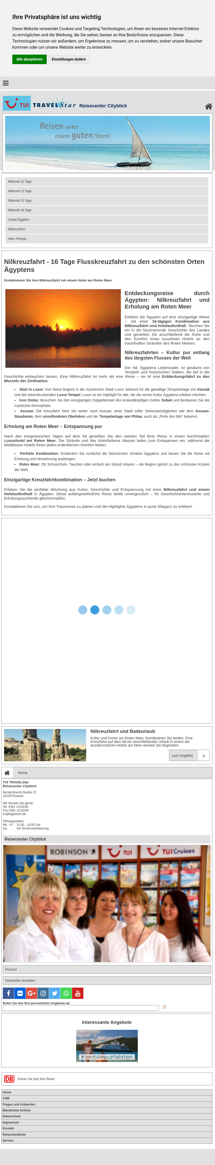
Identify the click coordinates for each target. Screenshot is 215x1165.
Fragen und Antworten (19, 1104)
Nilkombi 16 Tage (20, 210)
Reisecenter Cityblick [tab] (25, 839)
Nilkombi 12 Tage (20, 181)
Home (14, 772)
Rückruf (11, 969)
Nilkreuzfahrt (16, 229)
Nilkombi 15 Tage (20, 200)
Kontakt (8, 1128)
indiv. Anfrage (17, 239)
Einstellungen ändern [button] (69, 59)
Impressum (11, 1122)
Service (8, 1140)
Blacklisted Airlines (17, 1110)
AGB (6, 1098)
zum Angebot (190, 755)
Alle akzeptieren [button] (29, 59)
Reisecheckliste (14, 1134)
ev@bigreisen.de (14, 814)
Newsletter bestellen (20, 980)
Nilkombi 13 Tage (20, 191)
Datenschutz (12, 1116)
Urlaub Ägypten (18, 219)
